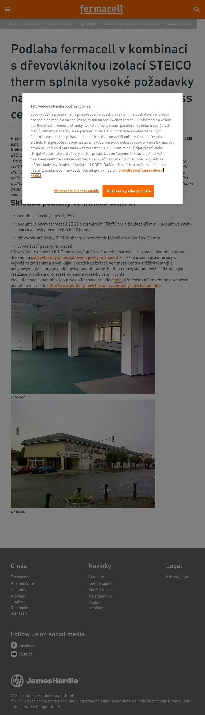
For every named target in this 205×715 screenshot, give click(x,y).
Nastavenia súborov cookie (76, 190)
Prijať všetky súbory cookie (128, 191)
